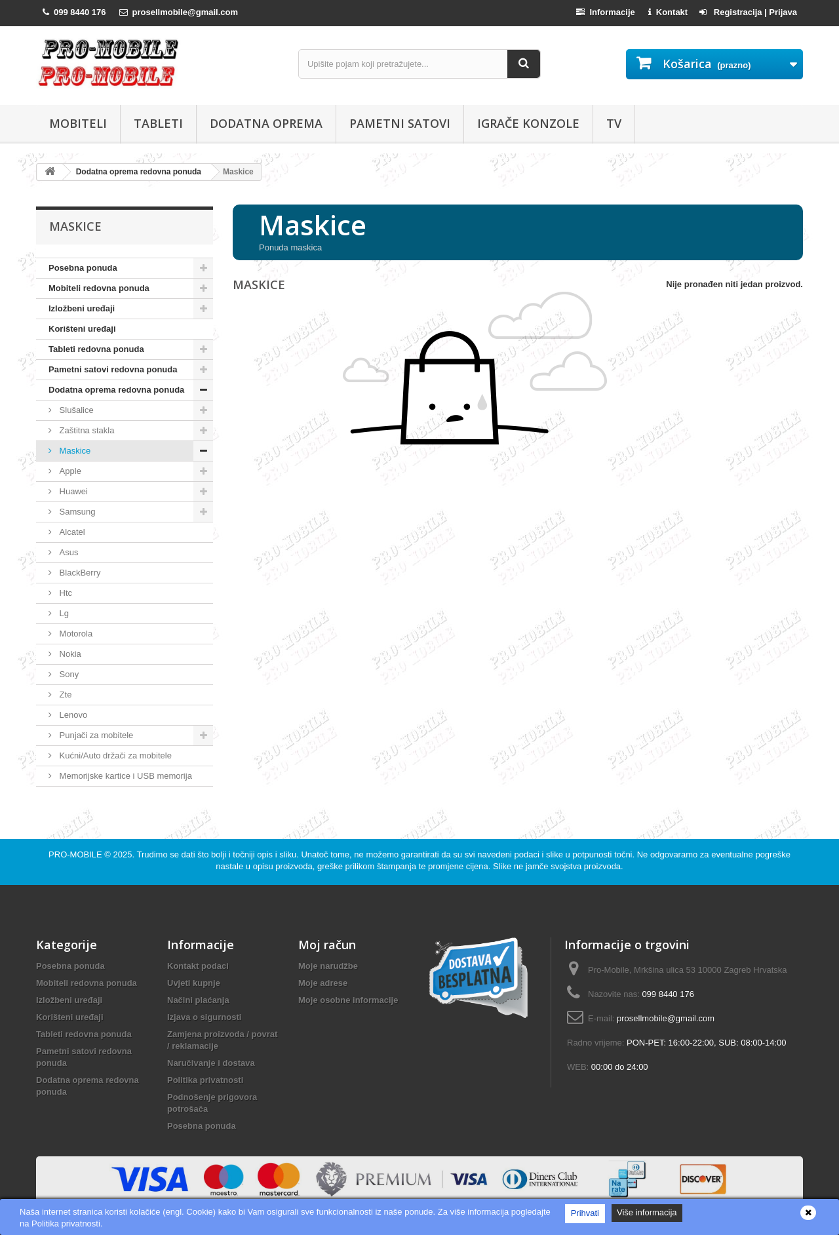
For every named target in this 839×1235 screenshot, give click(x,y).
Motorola (74, 633)
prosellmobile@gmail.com (665, 1018)
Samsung (76, 512)
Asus (68, 552)
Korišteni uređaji (82, 329)
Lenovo (72, 715)
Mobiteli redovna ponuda (99, 288)
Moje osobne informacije (348, 1000)
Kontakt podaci (198, 966)
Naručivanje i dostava (211, 1063)
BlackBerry (78, 573)
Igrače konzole (528, 123)
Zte (64, 694)
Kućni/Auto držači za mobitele (114, 755)
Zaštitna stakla (85, 430)
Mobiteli (78, 123)
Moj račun (327, 944)
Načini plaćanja (198, 1000)
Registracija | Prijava (748, 12)
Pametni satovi (399, 123)
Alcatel (71, 532)
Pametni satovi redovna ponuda (113, 369)
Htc (64, 593)
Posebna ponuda (83, 268)
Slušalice (75, 410)
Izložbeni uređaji (82, 308)
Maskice (73, 451)
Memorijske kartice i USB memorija (124, 776)
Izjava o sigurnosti (204, 1017)
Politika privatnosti (205, 1080)
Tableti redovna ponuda (96, 349)
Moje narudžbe (328, 966)
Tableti (158, 123)
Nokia (69, 654)
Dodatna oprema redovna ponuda (116, 390)
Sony (68, 674)
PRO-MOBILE (76, 854)
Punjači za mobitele (95, 735)
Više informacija (647, 1212)
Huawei (72, 491)
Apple (69, 471)
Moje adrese (322, 983)
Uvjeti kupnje (193, 983)
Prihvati (585, 1213)
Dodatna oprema (266, 123)
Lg (63, 613)
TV (613, 123)
